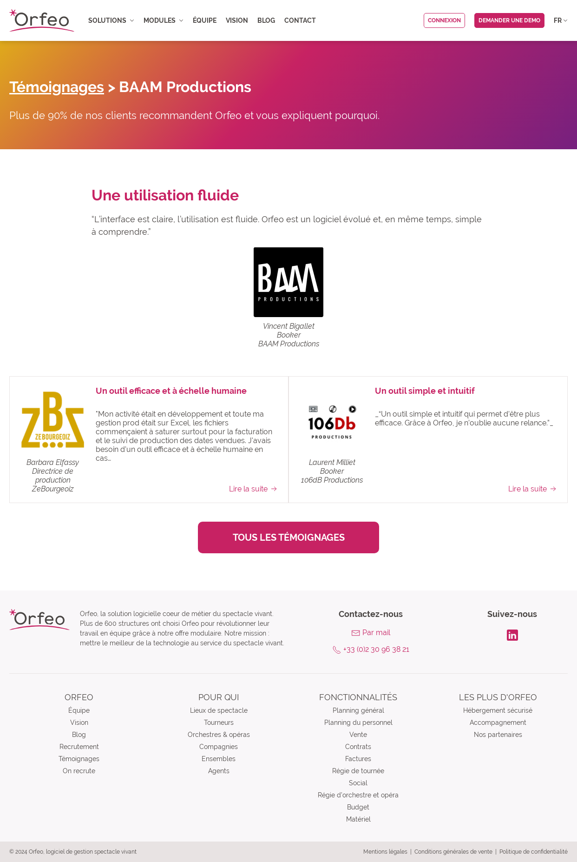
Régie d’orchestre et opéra (358, 795)
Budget (358, 807)
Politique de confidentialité (533, 852)
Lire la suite (254, 488)
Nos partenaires (498, 734)
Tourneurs (219, 722)
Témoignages (56, 86)
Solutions (111, 20)
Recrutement (79, 746)
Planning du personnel (358, 722)
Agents (218, 771)
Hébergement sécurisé (497, 710)
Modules (164, 20)
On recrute (79, 771)
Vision (237, 20)
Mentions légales (385, 852)
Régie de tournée (358, 771)
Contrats (358, 746)
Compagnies (218, 746)
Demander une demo (509, 20)
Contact (300, 20)
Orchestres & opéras (219, 734)
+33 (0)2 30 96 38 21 (376, 649)
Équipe (204, 20)
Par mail (376, 632)
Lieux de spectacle (219, 710)
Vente (358, 734)
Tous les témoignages (289, 537)
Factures (358, 759)
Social (358, 783)
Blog (266, 20)
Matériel (358, 819)
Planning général (358, 710)
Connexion (444, 20)
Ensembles (219, 759)
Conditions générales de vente (453, 852)
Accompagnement (498, 722)
